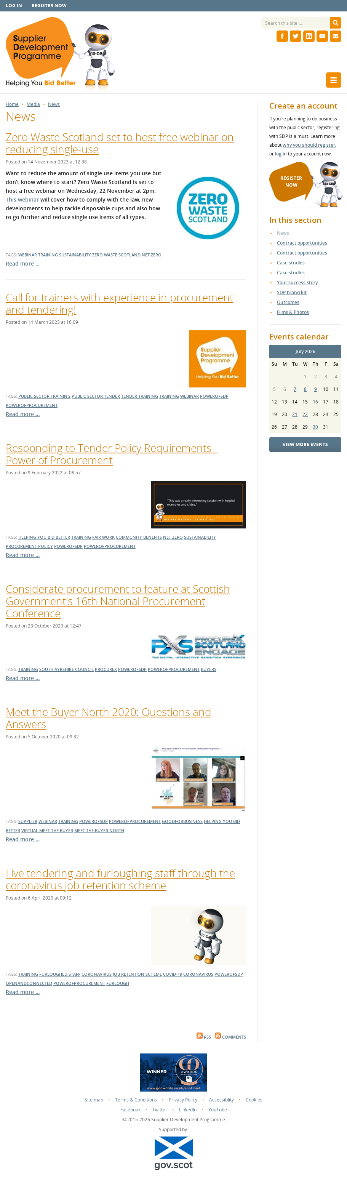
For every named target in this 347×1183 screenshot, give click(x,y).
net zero (152, 255)
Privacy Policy (183, 1100)
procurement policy (29, 546)
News (54, 104)
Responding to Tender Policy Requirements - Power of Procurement (111, 453)
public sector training (44, 396)
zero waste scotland (117, 255)
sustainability (75, 255)
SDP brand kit (292, 292)
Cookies (254, 1100)
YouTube (217, 1109)
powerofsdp (214, 396)
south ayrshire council (66, 669)
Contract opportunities (302, 243)
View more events (305, 444)
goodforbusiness (182, 821)
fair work (103, 537)
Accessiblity (221, 1100)
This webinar (22, 199)
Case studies (291, 262)
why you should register (309, 145)
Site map (94, 1100)
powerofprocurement (32, 405)
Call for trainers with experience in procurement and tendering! (119, 303)
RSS (204, 1037)
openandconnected (29, 983)
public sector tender (96, 396)
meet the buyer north (99, 830)
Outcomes (288, 302)
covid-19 (172, 974)
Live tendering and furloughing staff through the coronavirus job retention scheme (120, 879)
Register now (49, 5)
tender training (139, 396)
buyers (208, 669)
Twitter (159, 1109)
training (48, 255)
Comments (230, 1037)
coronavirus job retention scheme (122, 974)
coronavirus (198, 974)
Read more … (23, 263)
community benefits (139, 537)
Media (33, 104)
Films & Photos (293, 312)
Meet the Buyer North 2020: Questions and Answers (108, 717)
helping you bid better (44, 537)
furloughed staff (59, 974)
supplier (27, 821)
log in (281, 153)
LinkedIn (188, 1109)
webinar (27, 255)
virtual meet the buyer (47, 830)
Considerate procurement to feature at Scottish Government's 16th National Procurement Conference (118, 600)
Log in (14, 5)
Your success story (297, 282)
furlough (117, 983)
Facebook (130, 1109)
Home (12, 104)
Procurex (106, 669)
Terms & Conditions (136, 1100)
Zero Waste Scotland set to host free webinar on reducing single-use (120, 143)
